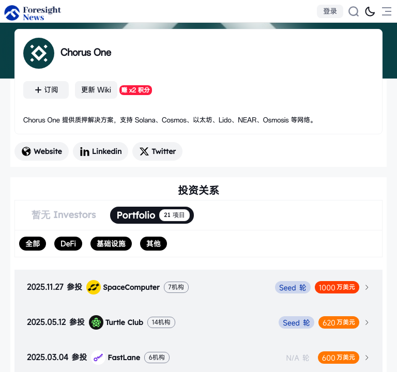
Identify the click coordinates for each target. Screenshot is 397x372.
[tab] (198, 287)
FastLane (115, 357)
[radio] (32, 244)
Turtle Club (116, 322)
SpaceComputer (123, 287)
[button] (198, 287)
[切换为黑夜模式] (370, 11)
